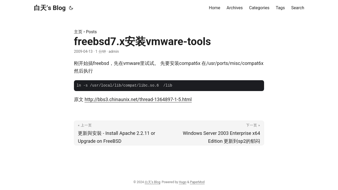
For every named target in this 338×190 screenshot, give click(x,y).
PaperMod (197, 182)
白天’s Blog (50, 8)
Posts (91, 31)
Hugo (182, 182)
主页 (78, 31)
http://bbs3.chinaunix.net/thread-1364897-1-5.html (137, 99)
